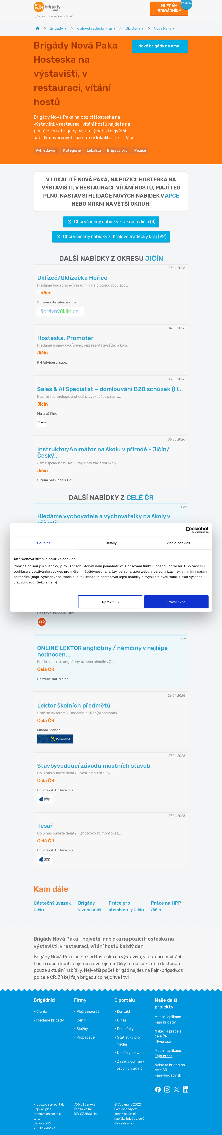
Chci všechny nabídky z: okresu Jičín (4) (111, 222)
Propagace (86, 1037)
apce (172, 196)
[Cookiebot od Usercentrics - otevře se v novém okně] (189, 530)
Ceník (81, 1020)
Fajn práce (163, 1056)
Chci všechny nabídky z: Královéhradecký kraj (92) (111, 236)
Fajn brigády (165, 1022)
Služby (82, 1029)
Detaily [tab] (111, 543)
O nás (121, 1020)
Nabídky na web (130, 1053)
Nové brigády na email (160, 46)
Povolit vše (176, 601)
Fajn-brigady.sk (168, 1075)
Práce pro (126, 906)
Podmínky (125, 1029)
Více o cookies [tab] (178, 543)
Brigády (89, 906)
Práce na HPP (166, 906)
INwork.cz (163, 1041)
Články (42, 1011)
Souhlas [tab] (43, 543)
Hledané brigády (50, 1020)
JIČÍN (154, 258)
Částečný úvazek (52, 906)
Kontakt (123, 1011)
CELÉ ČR (140, 498)
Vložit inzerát (88, 1011)
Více (130, 137)
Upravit (110, 601)
